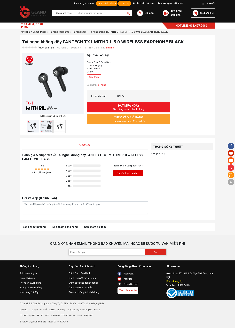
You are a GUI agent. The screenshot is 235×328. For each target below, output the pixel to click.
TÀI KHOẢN (208, 3)
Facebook (125, 274)
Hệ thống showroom (84, 3)
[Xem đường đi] (174, 281)
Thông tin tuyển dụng (30, 282)
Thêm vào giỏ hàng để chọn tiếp (128, 118)
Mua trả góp (165, 3)
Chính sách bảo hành (144, 3)
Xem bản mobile (128, 290)
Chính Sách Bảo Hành (80, 273)
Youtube (125, 279)
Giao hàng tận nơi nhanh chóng (128, 107)
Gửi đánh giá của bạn (128, 173)
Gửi (155, 252)
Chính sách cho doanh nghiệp (83, 282)
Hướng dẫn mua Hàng (31, 287)
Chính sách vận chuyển (80, 287)
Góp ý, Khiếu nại (27, 278)
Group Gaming (128, 284)
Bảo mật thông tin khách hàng (84, 292)
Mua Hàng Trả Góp (29, 292)
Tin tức (179, 3)
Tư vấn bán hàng (107, 3)
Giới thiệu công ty (28, 273)
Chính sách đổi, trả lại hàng (82, 278)
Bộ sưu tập (124, 3)
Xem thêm (94, 77)
